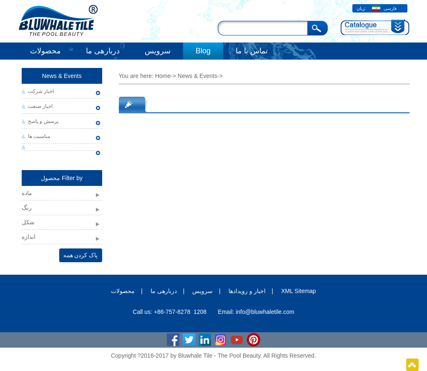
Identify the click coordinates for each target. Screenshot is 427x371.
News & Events (62, 76)
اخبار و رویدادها (247, 291)
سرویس (158, 51)
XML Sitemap (298, 291)
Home (163, 76)
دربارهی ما (103, 51)
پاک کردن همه (80, 255)
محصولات (45, 51)
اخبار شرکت (41, 91)
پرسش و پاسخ (43, 121)
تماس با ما (252, 51)
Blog (203, 51)
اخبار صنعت (40, 106)
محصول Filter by (62, 178)
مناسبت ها (39, 136)
